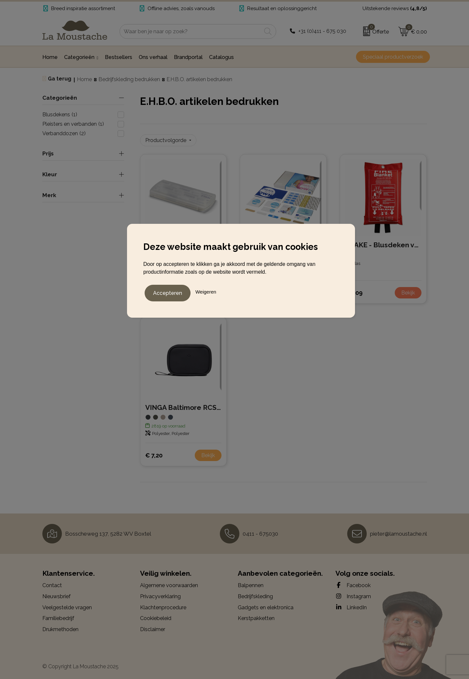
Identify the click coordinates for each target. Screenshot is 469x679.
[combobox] (191, 31)
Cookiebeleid (155, 616)
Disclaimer (152, 627)
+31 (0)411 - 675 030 (322, 31)
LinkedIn (351, 605)
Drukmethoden (60, 627)
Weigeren (205, 290)
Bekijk (408, 290)
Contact (52, 583)
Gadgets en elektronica (265, 605)
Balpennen (250, 583)
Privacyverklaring (160, 594)
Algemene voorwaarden (169, 583)
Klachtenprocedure (163, 605)
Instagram (353, 594)
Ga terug (59, 79)
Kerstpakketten (256, 616)
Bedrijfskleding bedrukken (129, 79)
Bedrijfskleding (255, 594)
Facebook (353, 583)
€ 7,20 (154, 453)
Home (84, 79)
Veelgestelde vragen (67, 605)
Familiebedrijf (58, 616)
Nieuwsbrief (56, 594)
